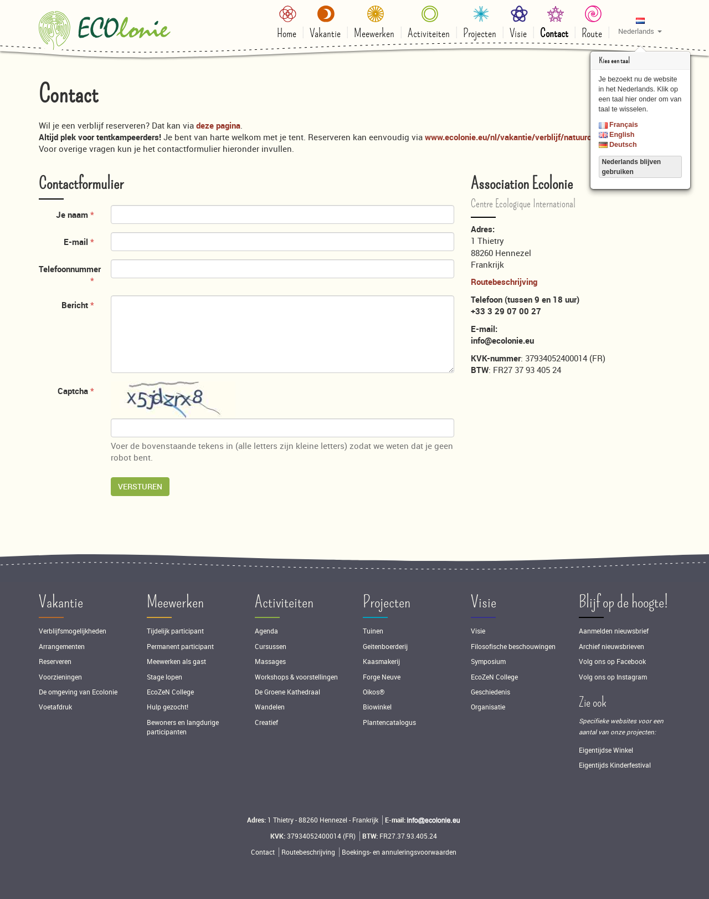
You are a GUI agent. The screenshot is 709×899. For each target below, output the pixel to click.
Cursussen (270, 646)
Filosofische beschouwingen (513, 646)
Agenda (266, 631)
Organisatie (488, 707)
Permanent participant (180, 646)
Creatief (266, 722)
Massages (270, 661)
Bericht (74, 304)
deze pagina (218, 125)
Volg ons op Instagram (613, 677)
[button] (640, 25)
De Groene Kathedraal (287, 692)
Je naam (72, 214)
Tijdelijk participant (175, 631)
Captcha (73, 390)
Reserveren (55, 661)
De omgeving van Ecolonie (78, 692)
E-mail (76, 241)
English (617, 135)
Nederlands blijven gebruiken (631, 167)
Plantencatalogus (389, 722)
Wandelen (270, 707)
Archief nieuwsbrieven (612, 646)
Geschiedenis (490, 692)
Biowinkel (377, 707)
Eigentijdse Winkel (606, 750)
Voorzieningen (60, 677)
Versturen (140, 486)
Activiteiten (284, 602)
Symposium (488, 661)
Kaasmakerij (381, 661)
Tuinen (373, 631)
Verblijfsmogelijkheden (72, 631)
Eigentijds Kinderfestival (615, 765)
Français (618, 125)
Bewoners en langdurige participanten (183, 727)
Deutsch (618, 145)
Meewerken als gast (176, 661)
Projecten (386, 602)
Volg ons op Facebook (612, 661)
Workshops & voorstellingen (296, 677)
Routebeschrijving (504, 281)
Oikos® (373, 692)
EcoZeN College (170, 692)
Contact (263, 852)
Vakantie (61, 602)
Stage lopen (164, 677)
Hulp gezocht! (167, 707)
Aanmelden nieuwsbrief (614, 631)
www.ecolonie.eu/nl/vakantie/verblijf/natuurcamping (522, 136)
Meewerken (175, 602)
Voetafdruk (55, 707)
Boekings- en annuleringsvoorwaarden (399, 852)
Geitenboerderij (385, 646)
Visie (483, 602)
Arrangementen (62, 646)
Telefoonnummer (70, 268)
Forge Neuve (381, 677)
